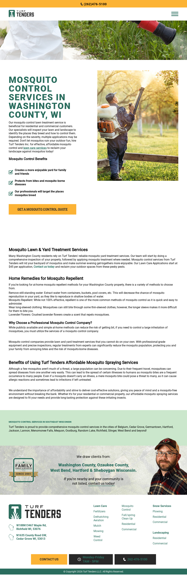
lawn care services (35, 148)
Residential (128, 524)
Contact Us (49, 559)
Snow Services (162, 506)
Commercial (129, 529)
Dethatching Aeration (101, 518)
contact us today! (101, 483)
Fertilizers (99, 511)
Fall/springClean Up (128, 516)
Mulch (97, 525)
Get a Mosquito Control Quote (42, 209)
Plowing (158, 511)
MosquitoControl (127, 507)
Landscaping (161, 532)
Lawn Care (100, 506)
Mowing (98, 531)
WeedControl (98, 538)
